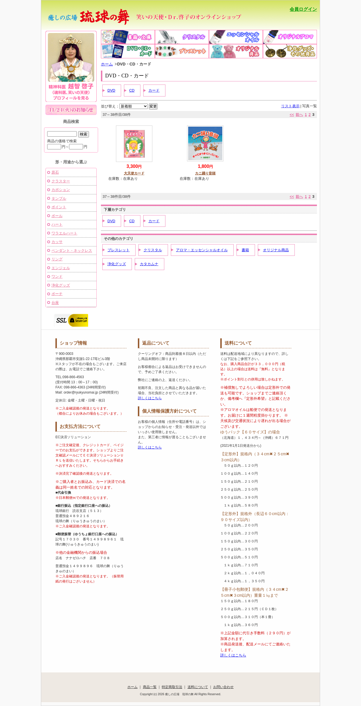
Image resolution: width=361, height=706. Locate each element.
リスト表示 (290, 106)
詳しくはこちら (150, 398)
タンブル (58, 198)
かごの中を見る (292, 21)
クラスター (60, 181)
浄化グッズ (116, 264)
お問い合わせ (223, 687)
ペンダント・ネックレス (71, 250)
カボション (60, 190)
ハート (57, 224)
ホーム (107, 64)
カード (153, 90)
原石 (55, 172)
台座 (55, 302)
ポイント (58, 207)
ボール (57, 216)
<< (292, 114)
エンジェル (60, 268)
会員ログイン (303, 9)
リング (57, 259)
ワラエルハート (64, 233)
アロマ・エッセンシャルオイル (202, 250)
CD (131, 90)
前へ (299, 114)
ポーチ (57, 294)
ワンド (57, 276)
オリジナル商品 (276, 250)
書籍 (245, 250)
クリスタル (153, 250)
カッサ (57, 242)
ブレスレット (118, 250)
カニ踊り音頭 (205, 173)
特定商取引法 (172, 687)
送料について (198, 687)
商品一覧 (150, 687)
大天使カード (134, 173)
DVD (111, 90)
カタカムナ (149, 264)
